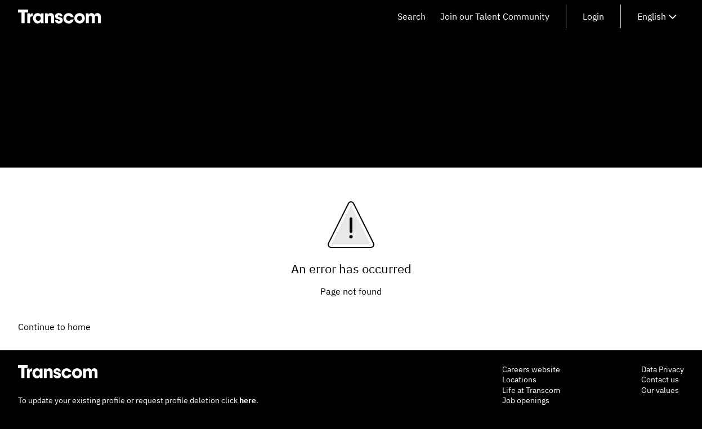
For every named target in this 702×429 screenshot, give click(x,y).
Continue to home (54, 326)
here (247, 400)
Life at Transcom (531, 390)
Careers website (531, 369)
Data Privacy (662, 369)
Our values (660, 390)
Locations (519, 379)
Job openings (525, 400)
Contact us (660, 379)
